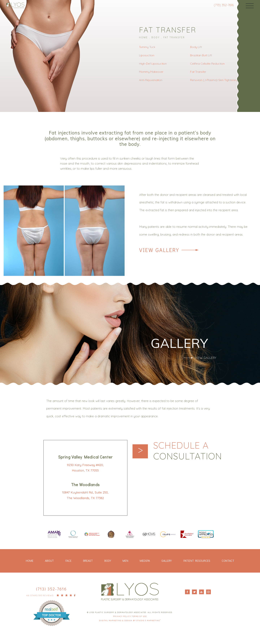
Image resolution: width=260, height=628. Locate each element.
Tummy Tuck (147, 47)
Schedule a (187, 451)
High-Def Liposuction (153, 63)
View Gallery (159, 250)
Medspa (145, 560)
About (49, 560)
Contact (228, 560)
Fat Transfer (174, 37)
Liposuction (146, 55)
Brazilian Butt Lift (201, 55)
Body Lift (196, 47)
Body (155, 37)
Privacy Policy (122, 616)
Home (143, 37)
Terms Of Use (139, 616)
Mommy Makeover (151, 71)
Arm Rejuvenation (150, 80)
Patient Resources (196, 560)
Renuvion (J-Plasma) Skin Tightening (214, 80)
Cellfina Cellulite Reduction (207, 63)
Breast (88, 560)
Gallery (166, 560)
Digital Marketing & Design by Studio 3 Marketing (130, 621)
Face (69, 560)
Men (125, 560)
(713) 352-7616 (224, 5)
